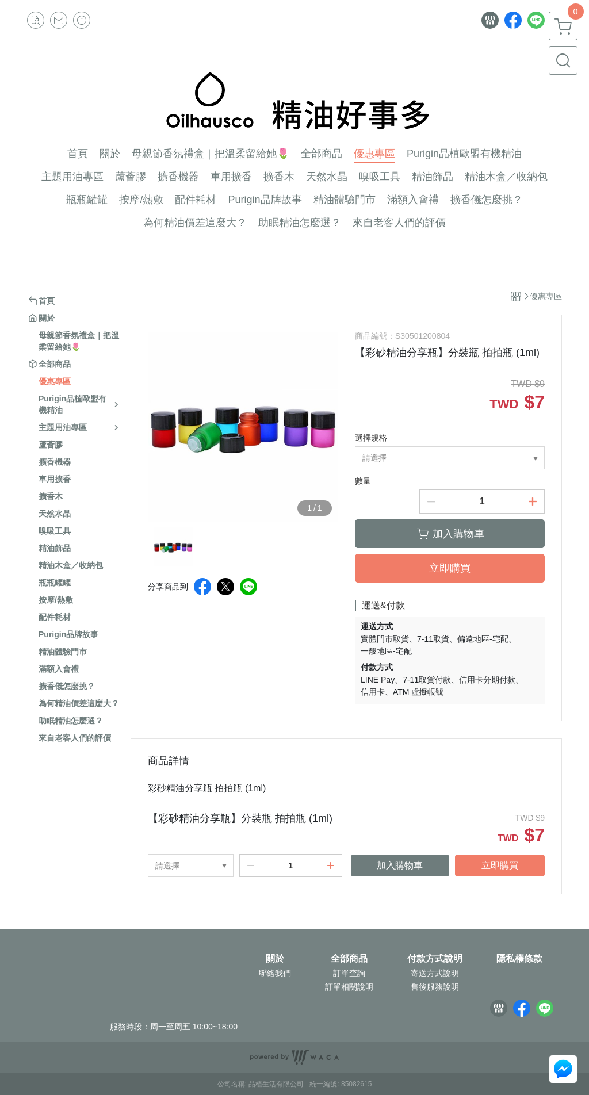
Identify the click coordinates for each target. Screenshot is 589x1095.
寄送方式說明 (435, 973)
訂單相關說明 (349, 987)
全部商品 (349, 958)
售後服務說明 (435, 987)
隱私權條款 (519, 958)
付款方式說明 (434, 958)
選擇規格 (371, 437)
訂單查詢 (349, 973)
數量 (363, 480)
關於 (275, 958)
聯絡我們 (275, 973)
